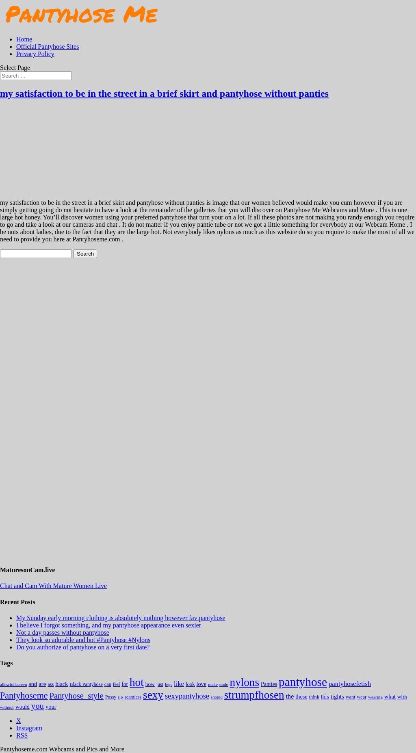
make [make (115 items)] (213, 684)
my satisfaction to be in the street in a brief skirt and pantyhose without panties (164, 93)
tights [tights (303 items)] (337, 696)
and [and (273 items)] (32, 684)
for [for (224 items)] (124, 684)
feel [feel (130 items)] (116, 684)
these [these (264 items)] (301, 696)
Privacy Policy (35, 53)
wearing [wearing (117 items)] (375, 696)
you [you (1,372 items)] (37, 705)
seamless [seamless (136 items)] (132, 697)
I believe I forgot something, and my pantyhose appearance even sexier (108, 625)
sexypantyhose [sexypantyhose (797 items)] (187, 696)
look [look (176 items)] (190, 684)
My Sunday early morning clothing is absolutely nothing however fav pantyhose (120, 617)
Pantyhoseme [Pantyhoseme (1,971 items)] (24, 695)
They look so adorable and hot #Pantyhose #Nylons (83, 639)
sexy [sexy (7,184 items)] (153, 695)
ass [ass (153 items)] (51, 684)
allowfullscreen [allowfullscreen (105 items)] (13, 684)
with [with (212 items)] (402, 697)
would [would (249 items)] (22, 706)
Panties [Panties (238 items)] (269, 684)
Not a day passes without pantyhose (62, 632)
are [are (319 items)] (42, 684)
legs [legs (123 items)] (168, 684)
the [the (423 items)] (290, 696)
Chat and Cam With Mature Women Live (53, 585)
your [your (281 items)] (51, 706)
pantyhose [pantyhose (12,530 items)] (303, 681)
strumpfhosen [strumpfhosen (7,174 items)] (254, 695)
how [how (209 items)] (150, 684)
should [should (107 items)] (217, 696)
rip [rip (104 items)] (120, 697)
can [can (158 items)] (107, 684)
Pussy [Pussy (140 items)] (111, 697)
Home (24, 39)
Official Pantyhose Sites (47, 46)
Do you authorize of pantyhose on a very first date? (83, 647)
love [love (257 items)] (201, 684)
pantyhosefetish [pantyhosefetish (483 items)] (350, 684)
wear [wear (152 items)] (362, 697)
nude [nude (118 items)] (223, 684)
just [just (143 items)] (159, 684)
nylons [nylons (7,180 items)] (244, 682)
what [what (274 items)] (390, 696)
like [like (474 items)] (179, 684)
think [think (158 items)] (314, 697)
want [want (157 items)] (350, 697)
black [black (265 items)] (61, 684)
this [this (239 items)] (325, 697)
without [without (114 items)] (7, 707)
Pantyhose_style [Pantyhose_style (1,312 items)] (77, 695)
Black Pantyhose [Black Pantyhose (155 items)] (86, 684)
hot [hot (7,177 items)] (137, 682)
